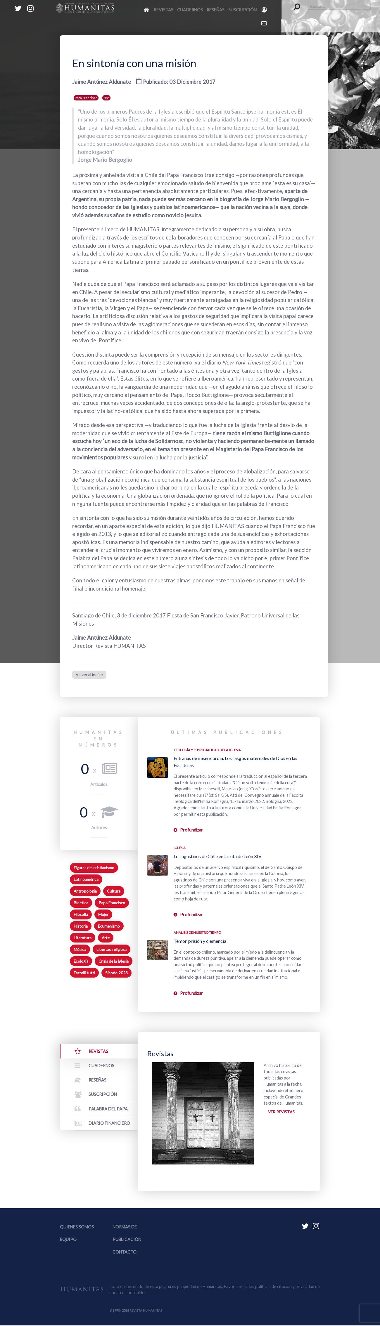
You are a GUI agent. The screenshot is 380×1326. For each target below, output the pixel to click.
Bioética (81, 902)
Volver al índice (89, 674)
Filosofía (81, 914)
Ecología (81, 961)
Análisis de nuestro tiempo (197, 932)
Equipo (68, 1240)
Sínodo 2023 (116, 972)
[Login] (264, 10)
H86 (106, 98)
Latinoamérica (86, 879)
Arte (106, 938)
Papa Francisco (86, 98)
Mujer (103, 914)
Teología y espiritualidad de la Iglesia (207, 749)
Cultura (113, 891)
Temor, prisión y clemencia (200, 940)
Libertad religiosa (111, 949)
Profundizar (191, 829)
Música (80, 949)
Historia (81, 926)
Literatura (82, 938)
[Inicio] (147, 9)
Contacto (125, 1252)
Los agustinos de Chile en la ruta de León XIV (218, 856)
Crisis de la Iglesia (114, 961)
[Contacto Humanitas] (264, 23)
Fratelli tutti (84, 972)
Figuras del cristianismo (94, 867)
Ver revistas (282, 1112)
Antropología (85, 891)
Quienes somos (77, 1227)
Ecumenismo (109, 926)
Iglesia (180, 848)
